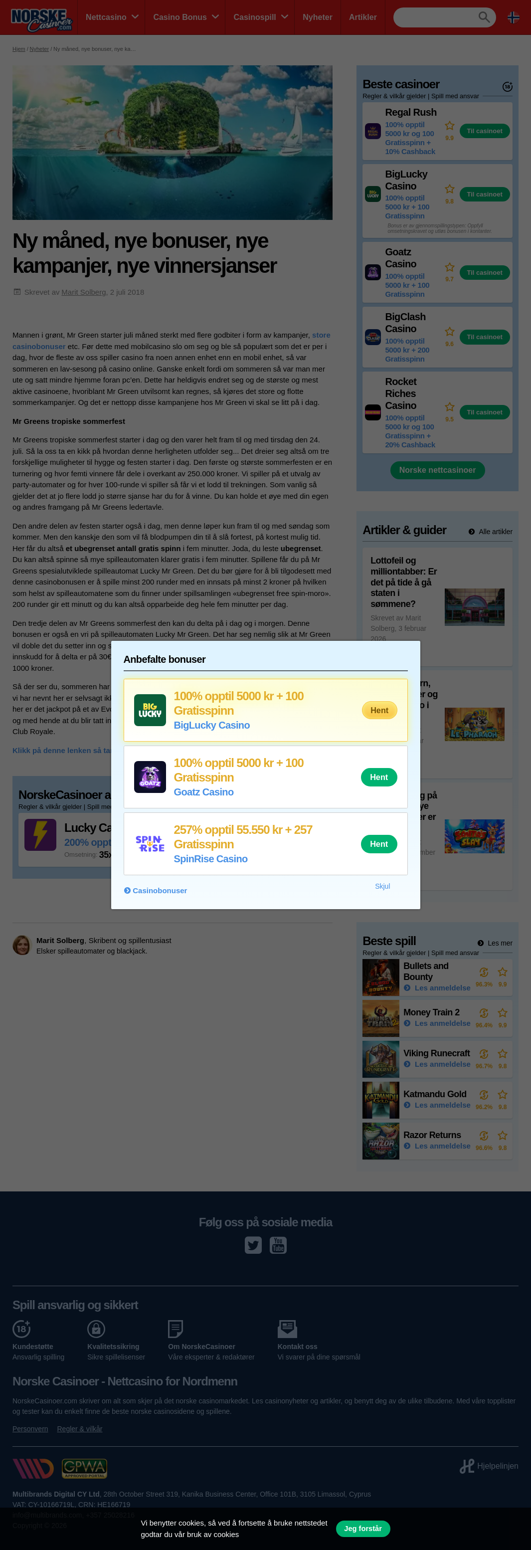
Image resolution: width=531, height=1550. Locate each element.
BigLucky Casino (212, 725)
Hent (379, 710)
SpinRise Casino (211, 858)
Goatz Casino (204, 791)
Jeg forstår (363, 1529)
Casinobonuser (160, 890)
